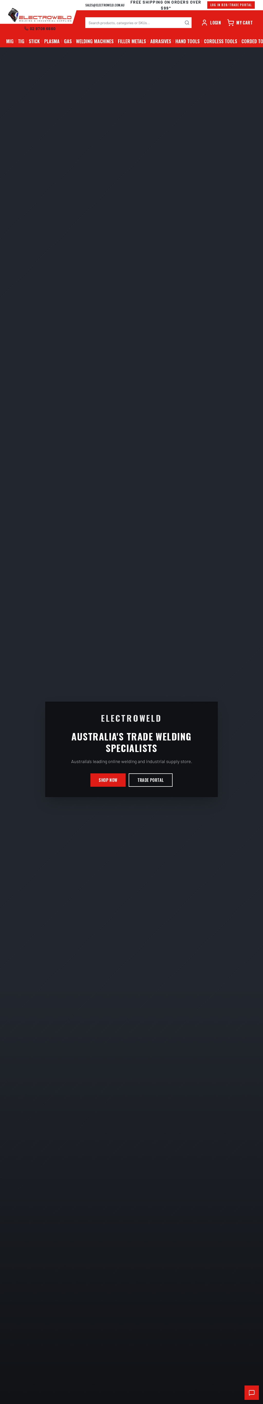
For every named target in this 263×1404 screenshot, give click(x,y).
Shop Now (108, 780)
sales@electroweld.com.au (104, 5)
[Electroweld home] (39, 15)
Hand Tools (187, 41)
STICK (34, 41)
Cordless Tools (220, 41)
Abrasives (160, 41)
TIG (21, 41)
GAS (68, 41)
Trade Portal (150, 780)
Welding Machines (95, 41)
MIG (10, 41)
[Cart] (240, 22)
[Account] (211, 22)
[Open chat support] (252, 1392)
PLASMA (52, 41)
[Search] (187, 22)
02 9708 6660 (40, 28)
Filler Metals (132, 41)
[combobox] (138, 22)
